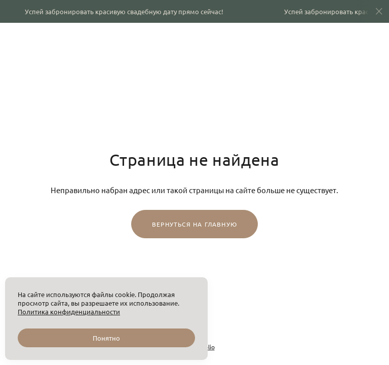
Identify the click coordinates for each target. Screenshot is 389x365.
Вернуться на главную (194, 224)
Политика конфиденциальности (69, 311)
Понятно (106, 338)
